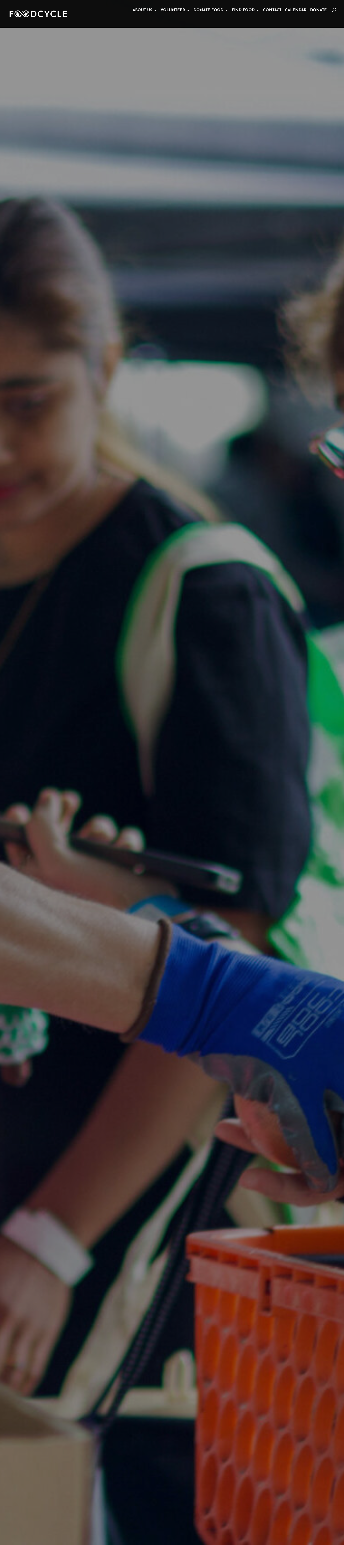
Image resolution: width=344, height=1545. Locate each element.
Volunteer (173, 17)
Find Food (243, 17)
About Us (142, 17)
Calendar (295, 17)
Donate (318, 17)
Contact (272, 17)
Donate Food (208, 17)
